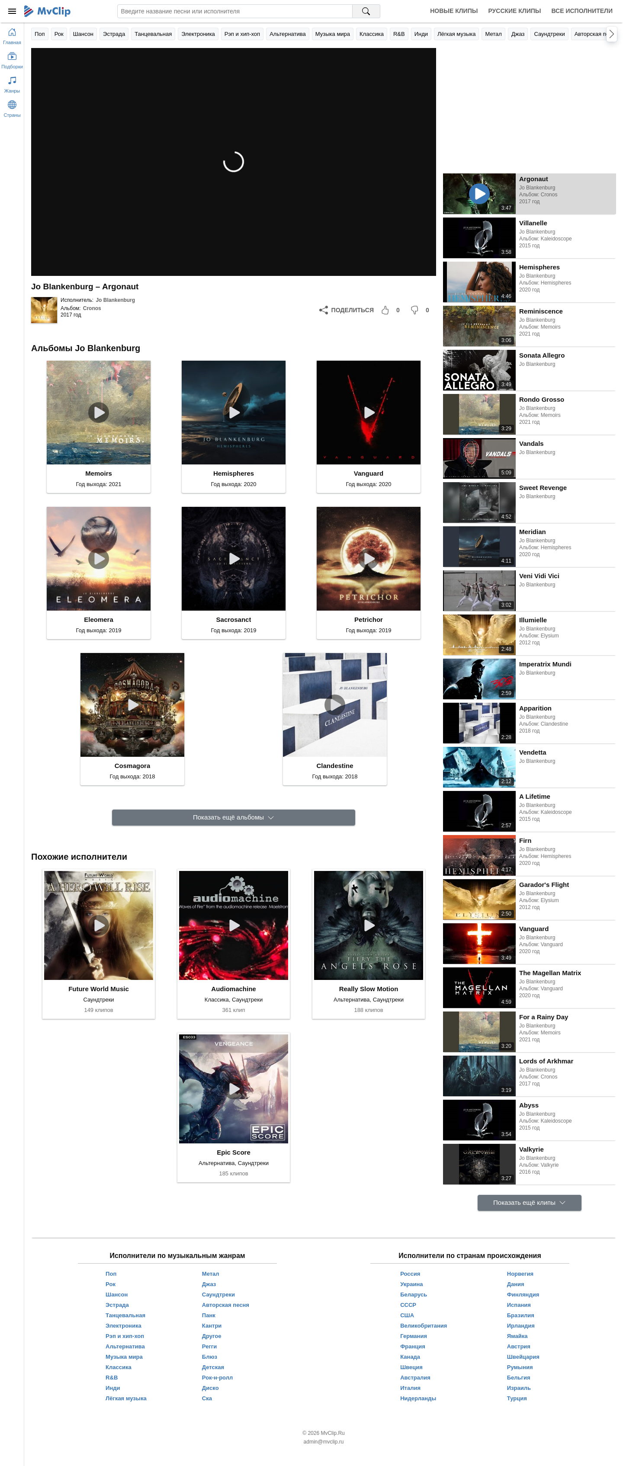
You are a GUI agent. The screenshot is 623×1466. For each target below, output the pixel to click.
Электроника (198, 34)
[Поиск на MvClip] (366, 11)
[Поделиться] (346, 310)
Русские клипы (514, 10)
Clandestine (334, 765)
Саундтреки (549, 34)
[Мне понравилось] (392, 310)
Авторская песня (596, 34)
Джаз (518, 34)
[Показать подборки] (12, 59)
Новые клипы (454, 10)
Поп (40, 34)
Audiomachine (233, 988)
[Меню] (12, 11)
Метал (493, 34)
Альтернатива (288, 34)
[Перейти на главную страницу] (12, 34)
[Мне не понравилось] (421, 310)
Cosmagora (133, 765)
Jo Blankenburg (115, 300)
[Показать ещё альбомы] (233, 818)
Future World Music (98, 988)
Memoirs (98, 473)
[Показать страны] (12, 107)
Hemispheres (233, 473)
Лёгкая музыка (456, 34)
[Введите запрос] (235, 11)
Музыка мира (332, 34)
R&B (399, 34)
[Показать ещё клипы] (529, 1203)
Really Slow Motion (368, 988)
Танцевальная (153, 34)
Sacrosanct (233, 619)
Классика (372, 34)
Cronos (92, 308)
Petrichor (368, 619)
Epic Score (233, 1152)
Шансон (83, 34)
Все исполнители (582, 10)
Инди (421, 34)
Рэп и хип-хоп (242, 34)
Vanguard (368, 473)
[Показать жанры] (12, 83)
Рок (59, 34)
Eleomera (98, 619)
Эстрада (114, 34)
